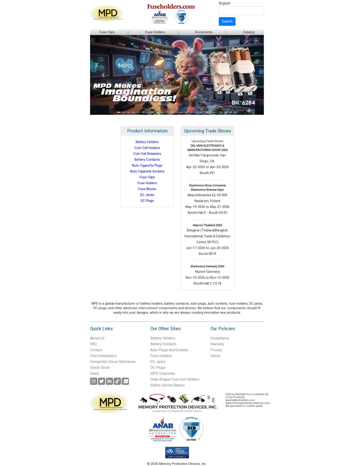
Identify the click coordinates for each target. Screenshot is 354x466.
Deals (94, 373)
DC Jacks (147, 195)
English (224, 3)
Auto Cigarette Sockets (147, 171)
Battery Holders (147, 142)
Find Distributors (103, 356)
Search (227, 21)
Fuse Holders (155, 32)
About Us (97, 338)
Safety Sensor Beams (167, 385)
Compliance (219, 338)
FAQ (93, 344)
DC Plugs (147, 201)
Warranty (217, 344)
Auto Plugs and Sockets (169, 350)
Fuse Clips (107, 32)
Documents (203, 32)
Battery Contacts (147, 160)
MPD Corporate (162, 373)
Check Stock (100, 367)
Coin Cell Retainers (147, 154)
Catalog (248, 32)
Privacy (216, 350)
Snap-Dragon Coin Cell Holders (174, 379)
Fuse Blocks (147, 189)
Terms (215, 356)
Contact (96, 350)
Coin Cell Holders (147, 148)
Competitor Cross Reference (112, 362)
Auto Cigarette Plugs (147, 165)
